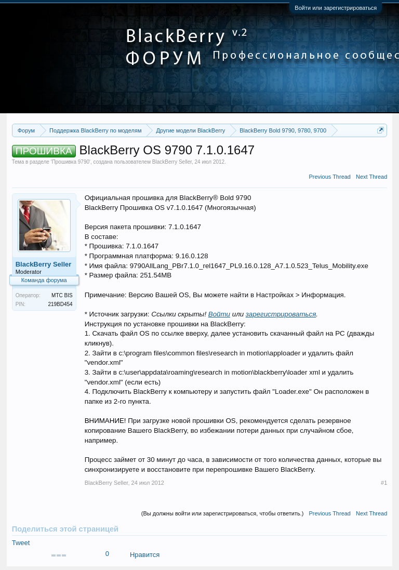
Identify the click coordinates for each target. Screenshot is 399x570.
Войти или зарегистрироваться (336, 8)
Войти (219, 314)
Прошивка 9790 (70, 162)
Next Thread (371, 177)
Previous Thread (330, 177)
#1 (384, 483)
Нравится (144, 555)
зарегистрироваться (281, 314)
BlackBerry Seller (172, 162)
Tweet (21, 543)
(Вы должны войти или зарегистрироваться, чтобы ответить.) (222, 513)
